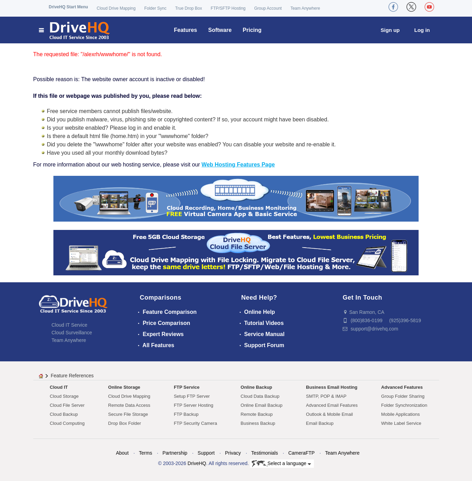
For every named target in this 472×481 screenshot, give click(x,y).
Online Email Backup (262, 405)
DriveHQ (197, 463)
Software (220, 30)
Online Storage (124, 387)
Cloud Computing (67, 423)
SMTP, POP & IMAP (326, 396)
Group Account (268, 8)
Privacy (233, 453)
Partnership (174, 453)
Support (206, 453)
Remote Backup (257, 414)
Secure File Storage (128, 414)
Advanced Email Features (332, 405)
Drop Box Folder (124, 423)
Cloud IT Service (69, 325)
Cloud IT (59, 387)
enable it (164, 128)
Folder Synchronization (404, 405)
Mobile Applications (400, 414)
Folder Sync (155, 8)
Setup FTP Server (192, 396)
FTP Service (186, 387)
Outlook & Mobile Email (329, 414)
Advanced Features (402, 387)
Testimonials (264, 453)
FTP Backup (186, 414)
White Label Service (401, 423)
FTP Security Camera (195, 423)
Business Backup (258, 423)
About (122, 453)
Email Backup (319, 423)
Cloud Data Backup (260, 396)
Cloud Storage (64, 396)
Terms (145, 453)
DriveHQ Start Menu (68, 7)
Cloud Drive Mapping (116, 8)
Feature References (72, 375)
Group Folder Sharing (402, 396)
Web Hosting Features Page (238, 165)
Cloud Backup (64, 414)
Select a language (281, 463)
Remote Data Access (129, 405)
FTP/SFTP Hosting (228, 8)
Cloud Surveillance (72, 332)
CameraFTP (301, 453)
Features (185, 30)
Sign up (390, 30)
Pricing (252, 30)
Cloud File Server (67, 405)
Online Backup (256, 387)
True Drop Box (188, 8)
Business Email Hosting (331, 387)
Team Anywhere (305, 8)
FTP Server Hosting (193, 405)
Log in (422, 30)
